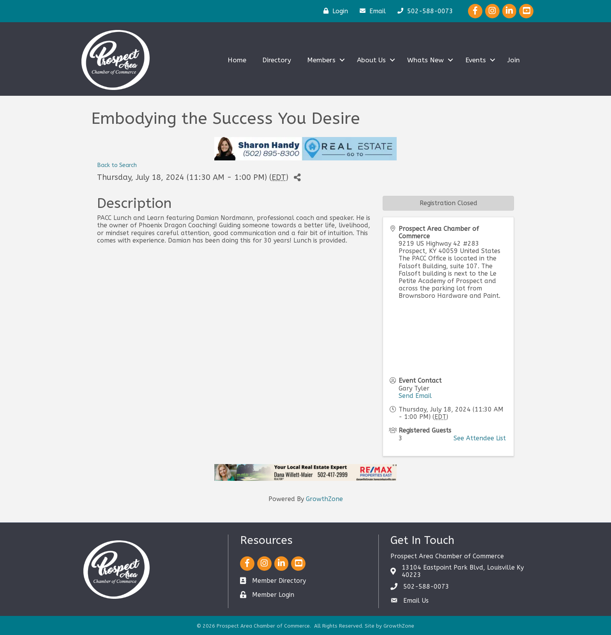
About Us (371, 60)
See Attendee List (480, 438)
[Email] (371, 11)
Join (513, 60)
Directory (276, 60)
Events (475, 60)
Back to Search (117, 165)
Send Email (415, 395)
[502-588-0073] (423, 11)
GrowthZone (324, 499)
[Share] (297, 177)
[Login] (334, 11)
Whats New (425, 60)
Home (237, 60)
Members (321, 60)
